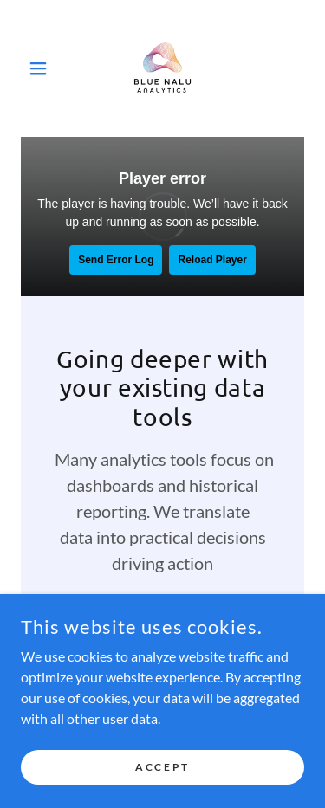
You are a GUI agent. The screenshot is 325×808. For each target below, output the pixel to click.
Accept (162, 766)
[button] (42, 68)
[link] (163, 68)
